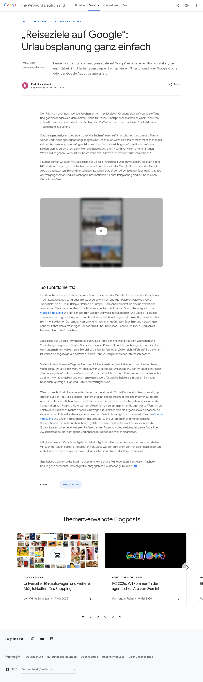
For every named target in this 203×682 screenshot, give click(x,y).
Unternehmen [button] (111, 5)
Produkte (40, 21)
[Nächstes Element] (187, 567)
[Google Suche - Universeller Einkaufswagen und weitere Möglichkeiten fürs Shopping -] (57, 570)
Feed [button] (125, 5)
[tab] (83, 616)
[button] (174, 84)
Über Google (89, 657)
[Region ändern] (48, 669)
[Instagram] (33, 639)
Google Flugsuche (51, 313)
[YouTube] (42, 639)
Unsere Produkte (113, 657)
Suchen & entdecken (68, 21)
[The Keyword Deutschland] (24, 21)
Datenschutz (34, 657)
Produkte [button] (94, 5)
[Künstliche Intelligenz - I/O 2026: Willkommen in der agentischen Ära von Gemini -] (145, 570)
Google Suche (71, 484)
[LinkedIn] (52, 639)
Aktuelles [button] (80, 5)
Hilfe (11, 669)
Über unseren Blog (141, 657)
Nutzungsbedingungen (62, 657)
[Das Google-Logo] (12, 657)
